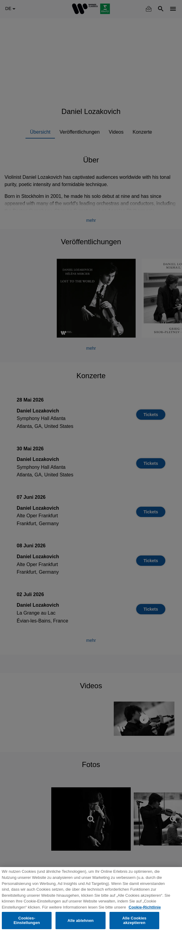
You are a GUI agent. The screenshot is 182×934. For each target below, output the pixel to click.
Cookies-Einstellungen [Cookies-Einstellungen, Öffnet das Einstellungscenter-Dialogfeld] (27, 920)
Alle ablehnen (80, 920)
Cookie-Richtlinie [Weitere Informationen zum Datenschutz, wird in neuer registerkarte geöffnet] (145, 907)
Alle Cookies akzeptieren (134, 920)
